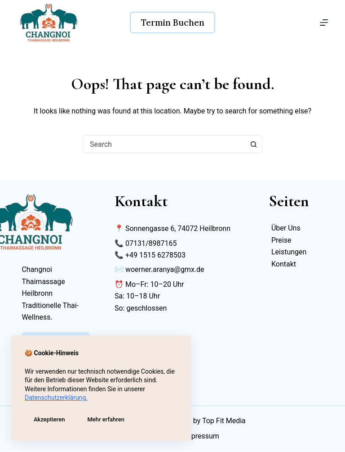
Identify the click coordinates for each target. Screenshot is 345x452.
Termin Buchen (173, 22)
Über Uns (286, 228)
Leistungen (288, 252)
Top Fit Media (224, 421)
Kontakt (283, 264)
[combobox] (164, 144)
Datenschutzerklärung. (56, 397)
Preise (281, 240)
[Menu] (324, 22)
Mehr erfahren (105, 419)
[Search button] (253, 144)
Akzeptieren (49, 419)
